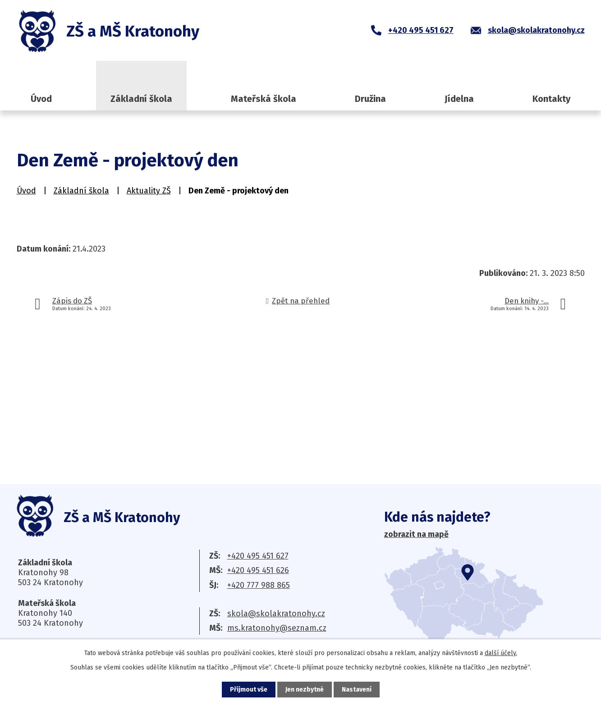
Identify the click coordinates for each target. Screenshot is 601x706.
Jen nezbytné (304, 689)
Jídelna (459, 98)
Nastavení (357, 689)
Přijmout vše (248, 689)
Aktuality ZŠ (149, 191)
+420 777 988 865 (258, 585)
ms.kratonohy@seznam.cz (276, 628)
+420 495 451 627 (258, 556)
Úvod (41, 98)
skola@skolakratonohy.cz (276, 614)
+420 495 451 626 (258, 570)
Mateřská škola (263, 98)
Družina (370, 98)
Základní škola (141, 98)
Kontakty (551, 98)
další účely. (501, 653)
